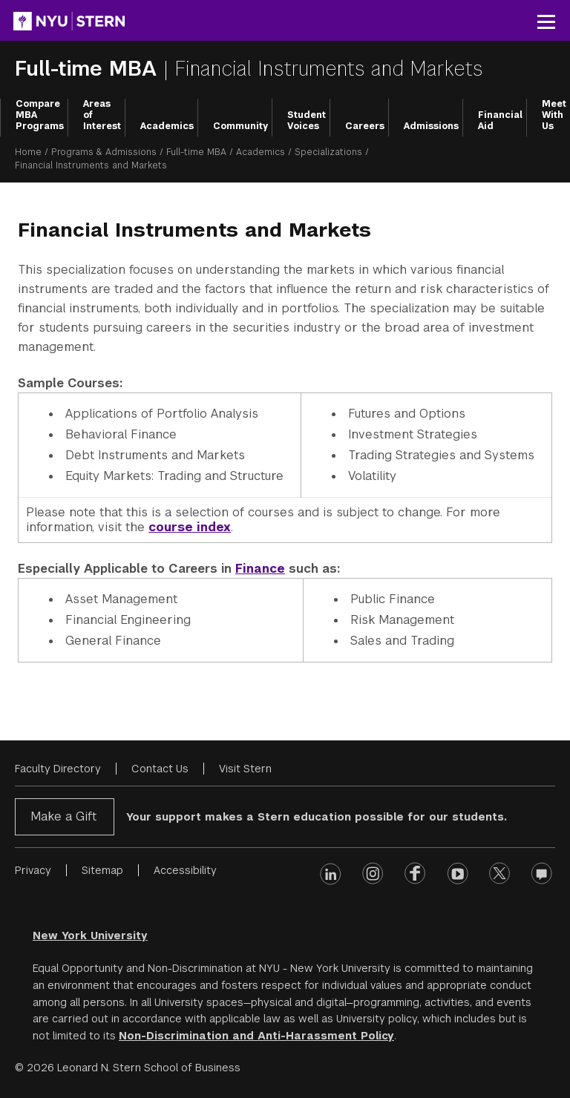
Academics (167, 126)
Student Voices (306, 120)
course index (189, 527)
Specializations (328, 152)
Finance (260, 568)
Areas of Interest (102, 115)
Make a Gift (63, 816)
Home (28, 152)
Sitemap (102, 870)
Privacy (33, 870)
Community (240, 126)
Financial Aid (500, 120)
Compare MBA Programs (40, 115)
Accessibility (185, 870)
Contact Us (160, 768)
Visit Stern (245, 768)
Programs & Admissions (104, 152)
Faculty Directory (58, 768)
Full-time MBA (89, 69)
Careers (364, 126)
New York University (90, 935)
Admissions (431, 126)
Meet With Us (554, 115)
